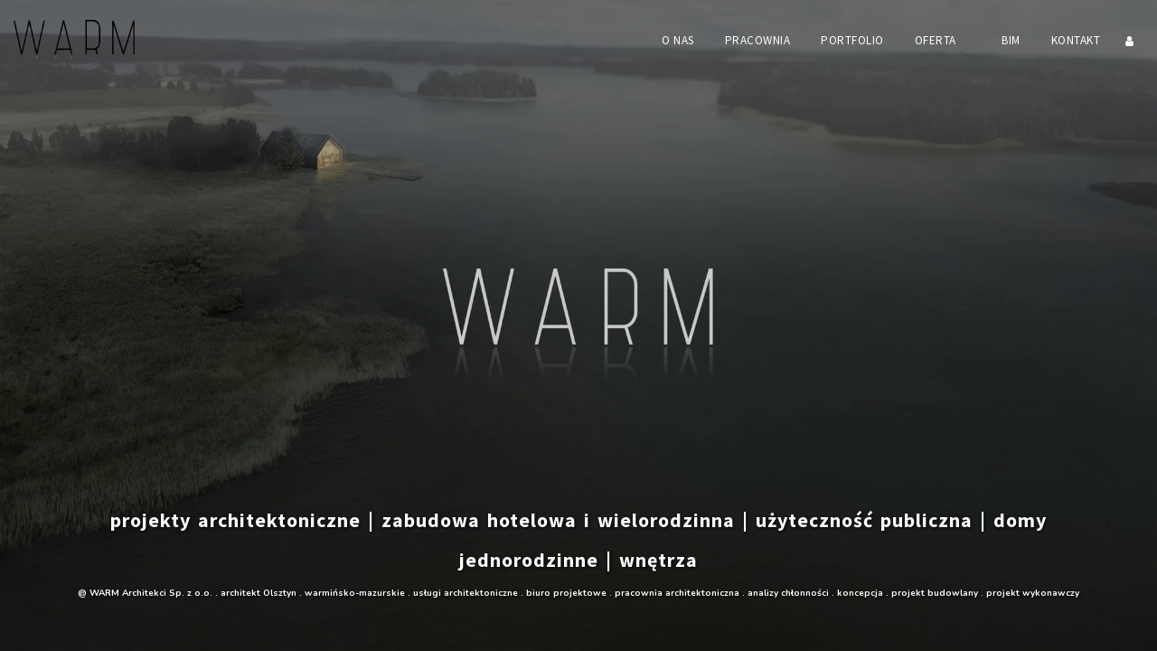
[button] (943, 40)
